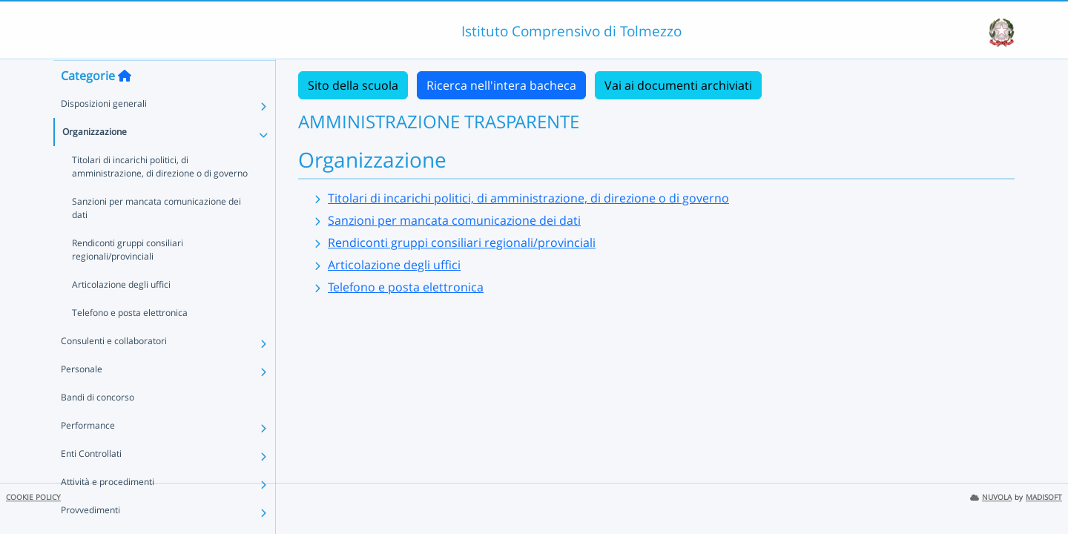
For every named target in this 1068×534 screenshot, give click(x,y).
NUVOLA (991, 497)
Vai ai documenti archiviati (678, 85)
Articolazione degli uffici (121, 313)
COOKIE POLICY (33, 497)
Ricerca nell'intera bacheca (501, 85)
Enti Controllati (91, 482)
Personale (81, 398)
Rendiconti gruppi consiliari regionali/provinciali (127, 278)
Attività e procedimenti (107, 510)
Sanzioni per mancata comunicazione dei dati (156, 237)
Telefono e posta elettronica (130, 341)
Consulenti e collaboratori (114, 369)
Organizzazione (94, 160)
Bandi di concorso (97, 426)
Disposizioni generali (104, 132)
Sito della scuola (353, 85)
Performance (88, 454)
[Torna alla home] (124, 104)
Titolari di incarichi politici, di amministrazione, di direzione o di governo (160, 195)
